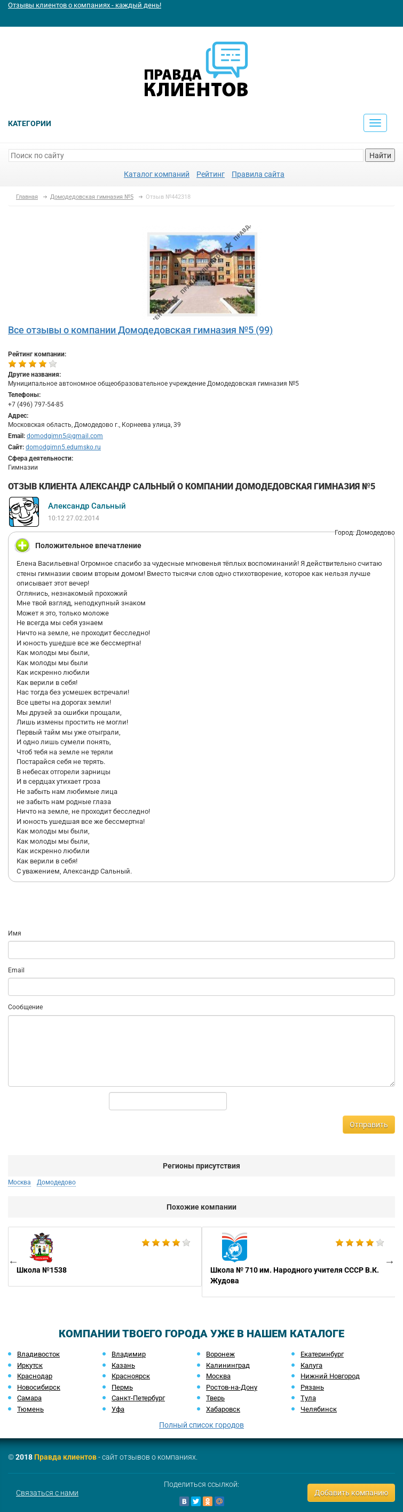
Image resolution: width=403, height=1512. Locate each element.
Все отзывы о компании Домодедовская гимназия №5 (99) (140, 330)
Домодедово (56, 1182)
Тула (308, 1398)
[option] (105, 1257)
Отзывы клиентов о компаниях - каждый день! (84, 5)
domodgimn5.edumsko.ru (63, 447)
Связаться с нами (47, 1492)
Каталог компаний (156, 174)
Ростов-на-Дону (231, 1387)
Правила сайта (258, 174)
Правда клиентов (65, 1457)
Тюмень (30, 1409)
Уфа (118, 1409)
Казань (123, 1365)
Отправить (369, 1124)
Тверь (215, 1398)
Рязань (312, 1387)
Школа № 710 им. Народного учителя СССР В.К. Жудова (298, 1262)
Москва (19, 1182)
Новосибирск (38, 1387)
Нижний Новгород (330, 1376)
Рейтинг (210, 174)
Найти (380, 155)
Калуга (311, 1365)
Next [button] (389, 1261)
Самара (29, 1398)
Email (16, 970)
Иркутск (30, 1365)
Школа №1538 (105, 1256)
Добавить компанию (351, 1492)
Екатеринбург (322, 1354)
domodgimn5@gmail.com (65, 436)
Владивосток (38, 1354)
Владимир (129, 1354)
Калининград (228, 1365)
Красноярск (131, 1376)
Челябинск (319, 1409)
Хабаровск (223, 1409)
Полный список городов (201, 1425)
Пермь (122, 1387)
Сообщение (25, 1007)
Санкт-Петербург (138, 1398)
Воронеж (220, 1354)
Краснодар (34, 1376)
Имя (14, 933)
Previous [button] (13, 1261)
